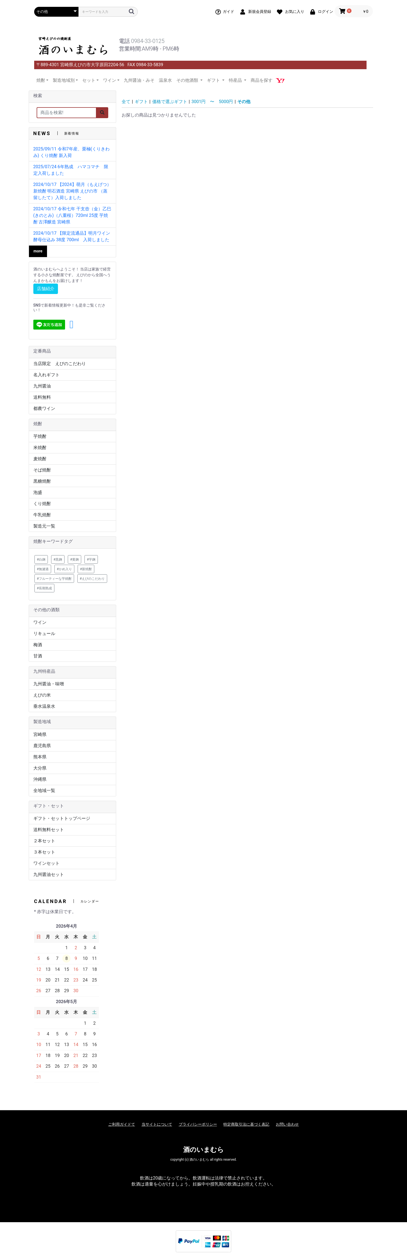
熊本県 (39, 756)
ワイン (39, 622)
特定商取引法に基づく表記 (246, 1124)
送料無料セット (48, 829)
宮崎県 (39, 734)
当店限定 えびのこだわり (59, 363)
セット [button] (88, 80)
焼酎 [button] (40, 80)
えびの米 (42, 695)
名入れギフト (46, 374)
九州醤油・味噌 (48, 683)
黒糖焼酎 (42, 481)
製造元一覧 (44, 526)
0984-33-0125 (147, 41)
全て (126, 101)
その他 (243, 101)
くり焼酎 (42, 503)
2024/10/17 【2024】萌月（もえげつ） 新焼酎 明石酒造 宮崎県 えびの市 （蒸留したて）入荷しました (72, 191)
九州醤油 (42, 386)
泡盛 (37, 492)
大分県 (39, 768)
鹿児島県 (42, 745)
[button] (71, 325)
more (38, 251)
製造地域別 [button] (64, 80)
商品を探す (262, 80)
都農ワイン (44, 408)
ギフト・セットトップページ (61, 818)
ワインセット (46, 863)
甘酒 (37, 656)
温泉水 (165, 80)
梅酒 (37, 644)
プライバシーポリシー (198, 1124)
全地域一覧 (44, 790)
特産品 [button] (236, 80)
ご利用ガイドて (121, 1124)
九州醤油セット (48, 874)
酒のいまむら (203, 1150)
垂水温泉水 (44, 706)
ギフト (141, 101)
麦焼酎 (39, 458)
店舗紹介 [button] (45, 288)
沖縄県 (39, 779)
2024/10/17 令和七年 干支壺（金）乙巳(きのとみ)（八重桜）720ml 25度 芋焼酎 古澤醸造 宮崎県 (72, 215)
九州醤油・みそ (139, 80)
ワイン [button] (109, 80)
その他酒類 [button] (187, 80)
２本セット (44, 840)
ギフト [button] (214, 80)
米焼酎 (39, 447)
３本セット (44, 852)
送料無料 (42, 397)
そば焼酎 (42, 470)
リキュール (44, 633)
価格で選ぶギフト (169, 101)
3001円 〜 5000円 (212, 101)
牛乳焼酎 (42, 514)
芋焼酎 (39, 436)
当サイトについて (157, 1124)
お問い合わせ (287, 1124)
